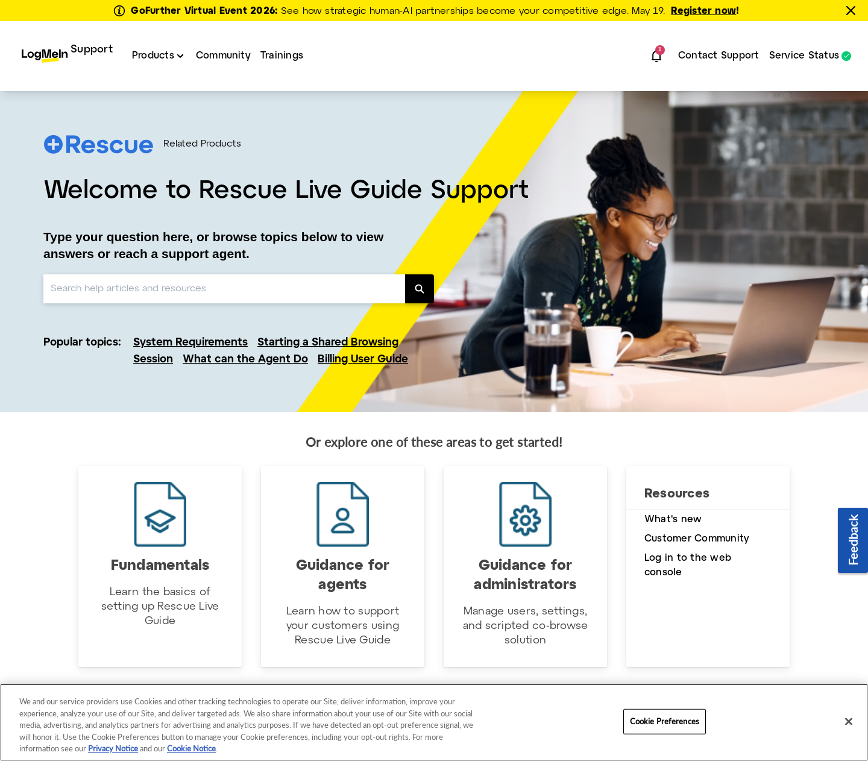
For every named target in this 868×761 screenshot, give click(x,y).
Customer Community (696, 538)
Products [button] (153, 55)
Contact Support (719, 55)
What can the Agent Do (245, 360)
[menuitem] (67, 56)
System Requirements (190, 343)
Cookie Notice (191, 748)
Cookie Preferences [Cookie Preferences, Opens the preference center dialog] (664, 721)
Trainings (281, 55)
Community (223, 55)
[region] (434, 722)
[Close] (848, 722)
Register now (703, 11)
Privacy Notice (113, 748)
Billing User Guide (363, 360)
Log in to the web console (687, 565)
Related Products (202, 144)
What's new (673, 519)
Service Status (804, 56)
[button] (656, 56)
